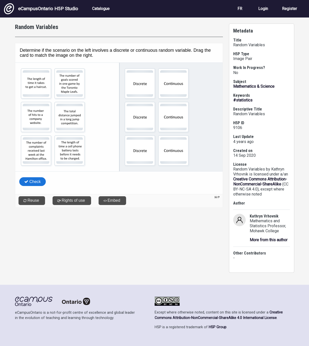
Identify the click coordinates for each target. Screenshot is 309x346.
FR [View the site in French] (239, 8)
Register (289, 8)
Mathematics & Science (253, 86)
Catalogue (101, 8)
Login (263, 8)
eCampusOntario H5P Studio (41, 8)
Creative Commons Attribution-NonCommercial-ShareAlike (260, 181)
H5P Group (217, 327)
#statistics (242, 100)
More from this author (268, 240)
